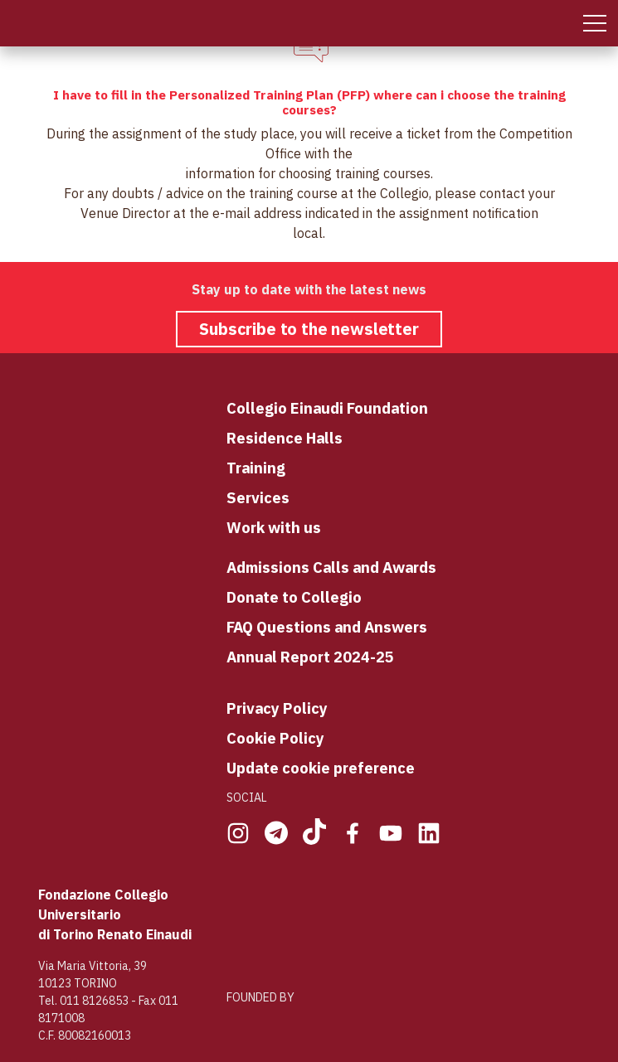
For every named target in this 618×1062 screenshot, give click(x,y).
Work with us (273, 527)
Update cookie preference (320, 767)
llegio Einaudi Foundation (337, 408)
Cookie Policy (275, 738)
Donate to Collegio (294, 597)
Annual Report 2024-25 (310, 656)
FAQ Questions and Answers (326, 626)
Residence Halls (284, 437)
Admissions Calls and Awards (331, 567)
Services (258, 497)
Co (236, 408)
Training (255, 467)
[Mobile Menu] (595, 23)
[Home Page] (15, 23)
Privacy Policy (277, 708)
